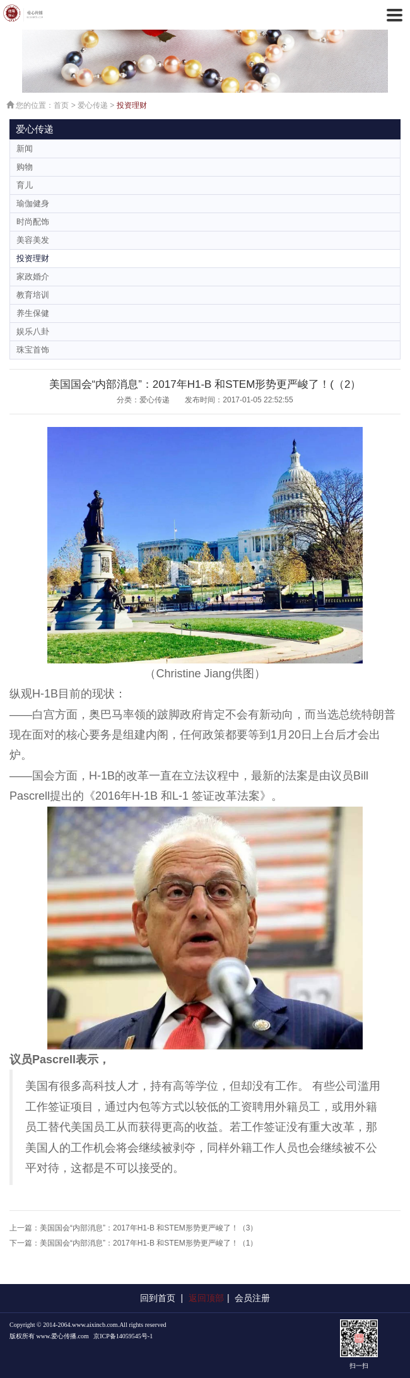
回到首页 (157, 1298)
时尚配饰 (32, 221)
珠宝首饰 (32, 349)
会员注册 (252, 1298)
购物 (24, 167)
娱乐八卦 (32, 331)
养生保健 (32, 313)
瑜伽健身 (32, 203)
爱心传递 (93, 105)
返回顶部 (206, 1298)
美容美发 (32, 240)
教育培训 (32, 295)
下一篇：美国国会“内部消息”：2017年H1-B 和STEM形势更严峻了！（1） (133, 1243)
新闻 (24, 148)
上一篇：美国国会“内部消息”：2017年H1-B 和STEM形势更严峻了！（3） (133, 1227)
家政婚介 (32, 276)
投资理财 (132, 105)
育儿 (24, 185)
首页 (61, 105)
